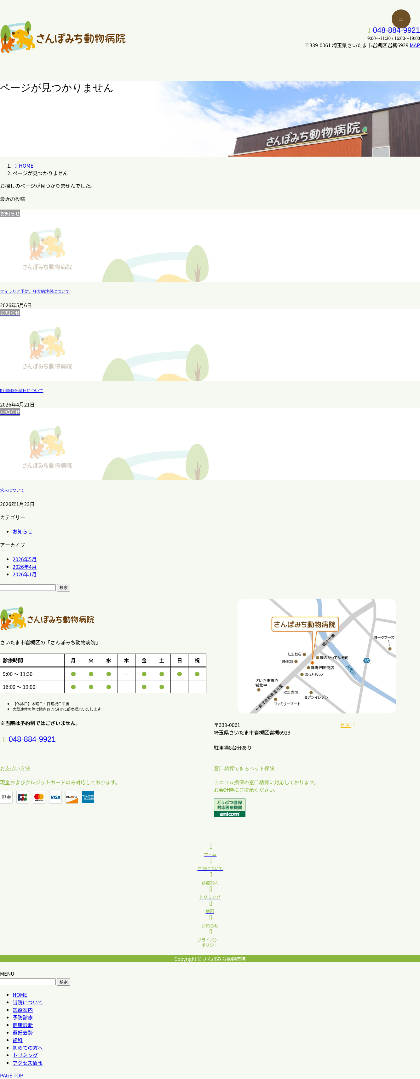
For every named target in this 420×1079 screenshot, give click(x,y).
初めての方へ (28, 1047)
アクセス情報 (28, 1062)
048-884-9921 (396, 30)
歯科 (18, 1040)
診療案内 (23, 1009)
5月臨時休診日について (21, 390)
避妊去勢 (23, 1032)
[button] (380, 725)
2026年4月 (25, 566)
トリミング (25, 1055)
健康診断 (23, 1025)
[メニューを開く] (401, 18)
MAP (415, 45)
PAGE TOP (11, 1075)
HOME (20, 994)
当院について (28, 1002)
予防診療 (23, 1017)
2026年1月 (25, 574)
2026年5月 (25, 559)
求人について (12, 490)
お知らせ (23, 531)
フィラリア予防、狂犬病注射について (35, 291)
